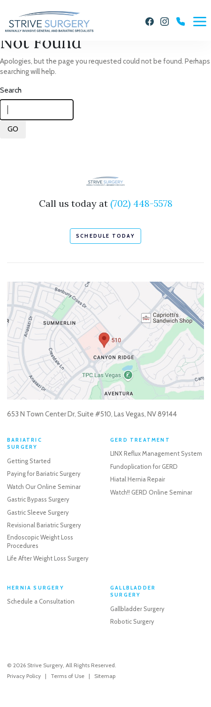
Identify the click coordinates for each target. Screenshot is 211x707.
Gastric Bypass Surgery (38, 499)
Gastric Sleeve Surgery (38, 512)
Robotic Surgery (132, 621)
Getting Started (29, 461)
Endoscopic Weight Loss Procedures (40, 541)
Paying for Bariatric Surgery (44, 473)
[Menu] (199, 21)
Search (11, 90)
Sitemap (104, 675)
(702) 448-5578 (141, 203)
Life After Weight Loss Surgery (48, 558)
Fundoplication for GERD (144, 466)
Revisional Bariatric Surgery (44, 525)
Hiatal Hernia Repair (137, 479)
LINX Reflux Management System (156, 453)
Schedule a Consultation (41, 601)
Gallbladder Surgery (137, 608)
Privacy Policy (24, 675)
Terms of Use (67, 675)
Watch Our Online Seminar (44, 486)
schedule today (105, 236)
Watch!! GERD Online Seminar (151, 492)
